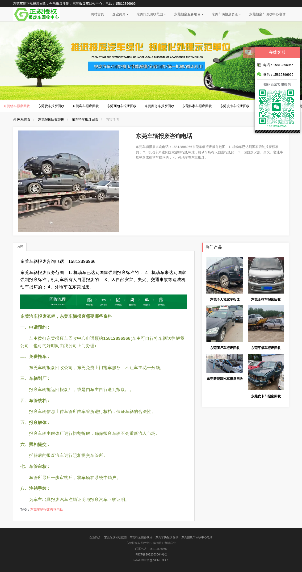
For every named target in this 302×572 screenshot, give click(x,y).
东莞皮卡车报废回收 (235, 106)
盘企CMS (151, 560)
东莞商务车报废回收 (159, 106)
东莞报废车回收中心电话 (267, 14)
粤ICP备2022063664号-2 (151, 554)
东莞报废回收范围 (151, 14)
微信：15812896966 (275, 74)
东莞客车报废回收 (85, 106)
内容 (20, 246)
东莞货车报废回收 (51, 106)
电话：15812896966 (275, 65)
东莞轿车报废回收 (17, 106)
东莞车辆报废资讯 (226, 14)
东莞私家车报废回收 (197, 106)
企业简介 (120, 14)
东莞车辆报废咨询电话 (46, 509)
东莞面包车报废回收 (122, 106)
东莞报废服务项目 (188, 14)
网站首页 (97, 14)
